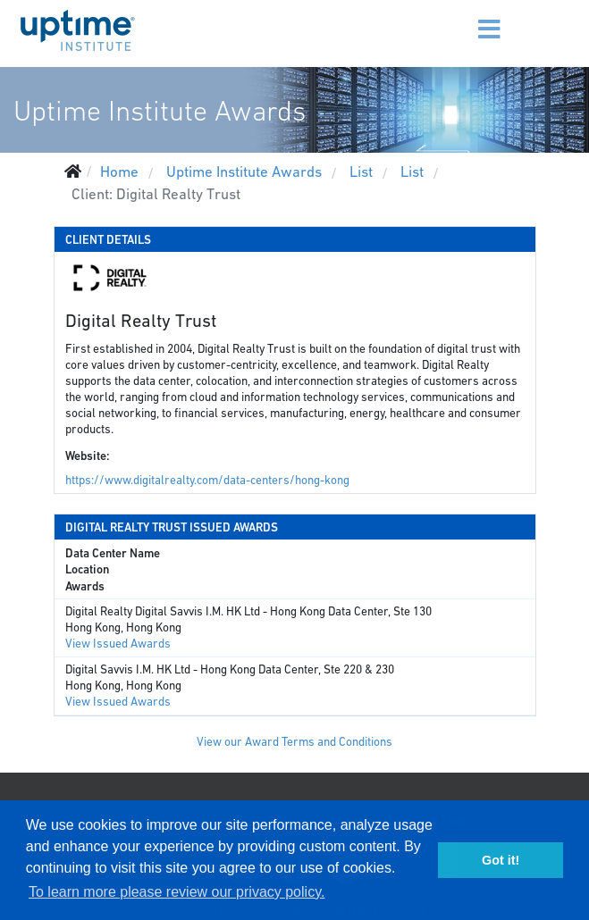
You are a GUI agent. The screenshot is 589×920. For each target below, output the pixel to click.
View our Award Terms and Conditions (294, 742)
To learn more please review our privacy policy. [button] (176, 891)
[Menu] (462, 18)
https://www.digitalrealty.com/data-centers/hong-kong (207, 480)
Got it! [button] (500, 860)
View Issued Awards (118, 643)
